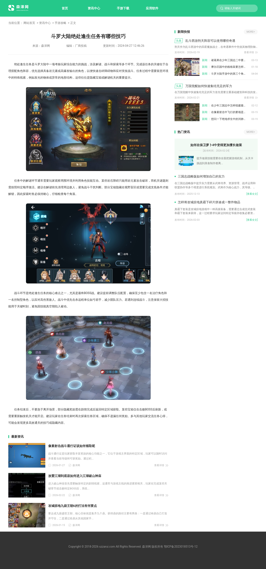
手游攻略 (60, 23)
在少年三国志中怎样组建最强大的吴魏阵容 (231, 105)
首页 (65, 8)
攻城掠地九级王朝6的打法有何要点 (72, 506)
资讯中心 (94, 8)
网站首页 (29, 23)
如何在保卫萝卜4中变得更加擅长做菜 (216, 145)
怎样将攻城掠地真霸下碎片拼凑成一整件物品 (209, 202)
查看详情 (159, 465)
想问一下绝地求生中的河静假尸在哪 (231, 119)
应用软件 (152, 8)
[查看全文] (252, 193)
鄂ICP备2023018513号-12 (181, 546)
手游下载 (123, 8)
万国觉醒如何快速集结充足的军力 (208, 86)
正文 (73, 23)
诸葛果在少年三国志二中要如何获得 (231, 60)
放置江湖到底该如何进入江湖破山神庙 (74, 476)
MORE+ (251, 31)
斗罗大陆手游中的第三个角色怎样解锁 (231, 73)
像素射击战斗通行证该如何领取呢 (71, 446)
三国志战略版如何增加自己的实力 (201, 176)
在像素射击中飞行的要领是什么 (230, 112)
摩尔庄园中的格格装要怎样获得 (230, 66)
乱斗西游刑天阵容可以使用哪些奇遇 (210, 41)
